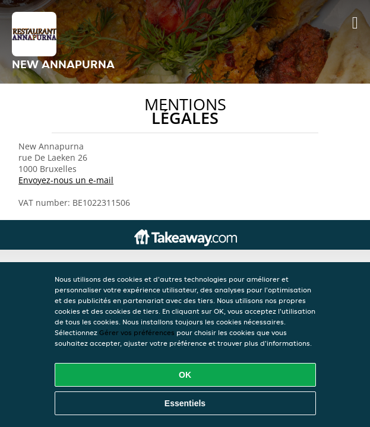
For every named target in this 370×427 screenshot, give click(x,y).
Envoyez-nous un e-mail (65, 180)
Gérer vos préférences (137, 332)
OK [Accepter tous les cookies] (185, 375)
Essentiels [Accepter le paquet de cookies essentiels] (185, 403)
